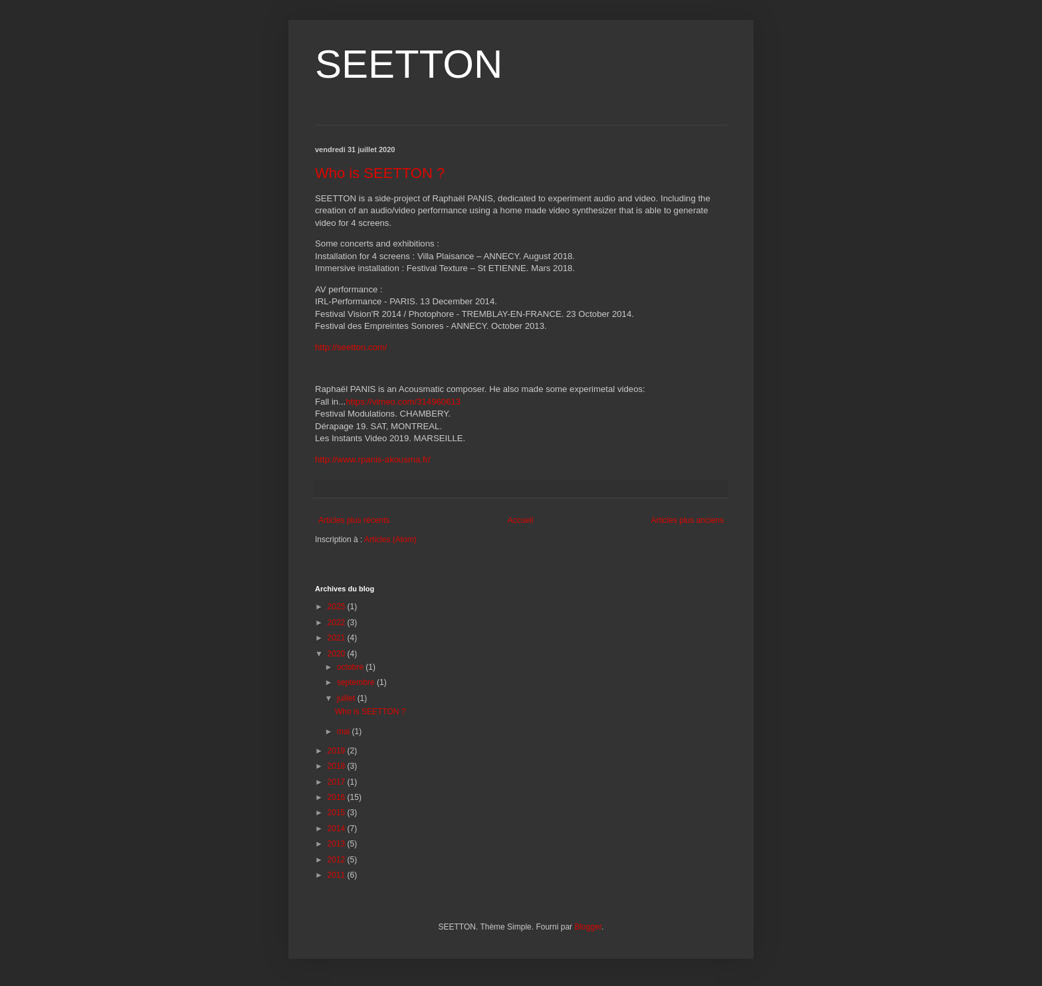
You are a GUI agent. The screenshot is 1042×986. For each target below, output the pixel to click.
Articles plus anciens (687, 520)
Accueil (521, 520)
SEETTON (408, 64)
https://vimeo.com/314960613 (403, 402)
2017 (338, 782)
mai (344, 731)
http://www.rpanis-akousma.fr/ (373, 459)
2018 (338, 766)
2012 (338, 859)
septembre (357, 682)
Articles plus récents (353, 520)
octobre (351, 667)
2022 (338, 622)
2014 (338, 828)
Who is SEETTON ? (380, 173)
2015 (338, 812)
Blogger (587, 927)
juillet (347, 698)
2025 (338, 606)
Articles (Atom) (390, 539)
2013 (338, 843)
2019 (338, 750)
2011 (338, 875)
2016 (338, 797)
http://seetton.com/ (351, 347)
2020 (338, 653)
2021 (338, 637)
